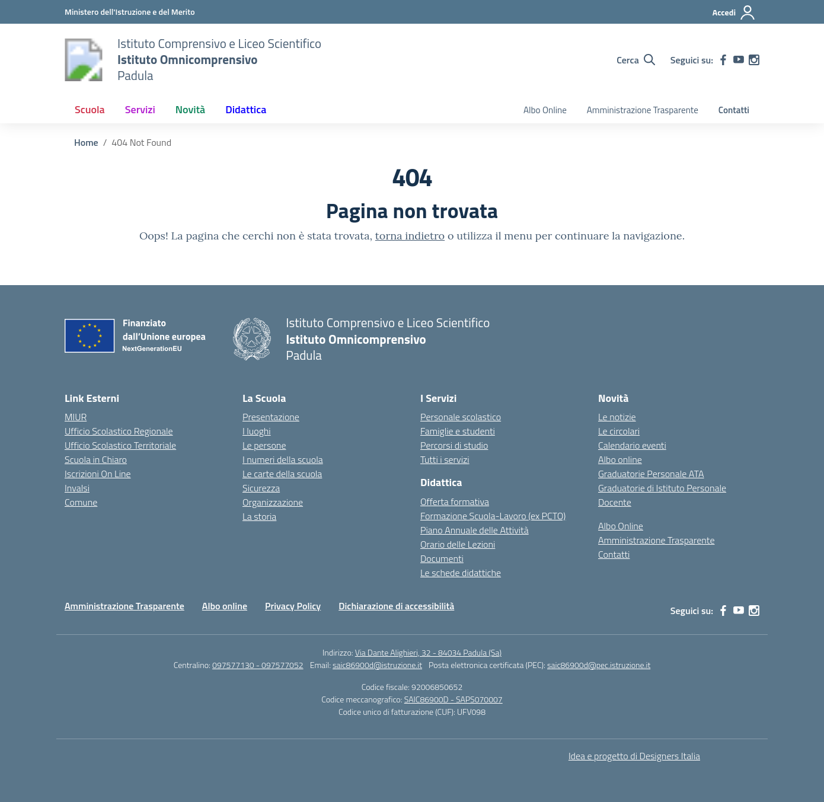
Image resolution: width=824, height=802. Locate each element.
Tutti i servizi (445, 459)
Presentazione (270, 417)
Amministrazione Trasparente (642, 110)
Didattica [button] (245, 109)
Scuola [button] (90, 109)
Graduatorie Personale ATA (651, 473)
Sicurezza (261, 488)
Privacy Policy (293, 606)
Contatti (733, 110)
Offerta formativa (454, 501)
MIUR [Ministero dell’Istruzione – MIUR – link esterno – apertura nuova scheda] (76, 417)
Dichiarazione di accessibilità (396, 606)
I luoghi (256, 431)
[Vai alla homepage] (84, 60)
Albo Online (545, 110)
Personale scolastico (460, 417)
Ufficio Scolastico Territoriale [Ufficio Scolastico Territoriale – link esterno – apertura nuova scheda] (120, 445)
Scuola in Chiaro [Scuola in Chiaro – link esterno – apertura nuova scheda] (96, 459)
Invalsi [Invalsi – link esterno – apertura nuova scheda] (77, 488)
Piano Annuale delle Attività (474, 530)
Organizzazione (272, 502)
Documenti (442, 558)
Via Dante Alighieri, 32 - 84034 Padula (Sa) (428, 652)
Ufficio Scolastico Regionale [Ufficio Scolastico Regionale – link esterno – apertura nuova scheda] (119, 431)
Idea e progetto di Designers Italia (634, 756)
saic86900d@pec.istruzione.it (598, 665)
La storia (259, 516)
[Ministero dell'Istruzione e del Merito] (130, 11)
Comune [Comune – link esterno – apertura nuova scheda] (81, 502)
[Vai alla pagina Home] (86, 142)
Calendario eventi (632, 445)
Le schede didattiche (460, 572)
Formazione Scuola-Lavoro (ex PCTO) (493, 516)
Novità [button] (190, 109)
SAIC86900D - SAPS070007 (453, 699)
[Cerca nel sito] (636, 60)
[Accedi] (734, 12)
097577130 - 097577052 (258, 665)
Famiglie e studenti (457, 431)
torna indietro (410, 235)
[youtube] (738, 60)
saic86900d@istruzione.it (377, 665)
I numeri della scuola (282, 459)
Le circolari (619, 431)
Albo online (620, 459)
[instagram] (754, 60)
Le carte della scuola (282, 473)
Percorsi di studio (454, 445)
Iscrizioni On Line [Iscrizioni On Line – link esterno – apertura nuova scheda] (98, 473)
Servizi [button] (140, 109)
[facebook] (723, 60)
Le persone (264, 445)
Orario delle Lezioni (457, 544)
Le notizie (617, 417)
